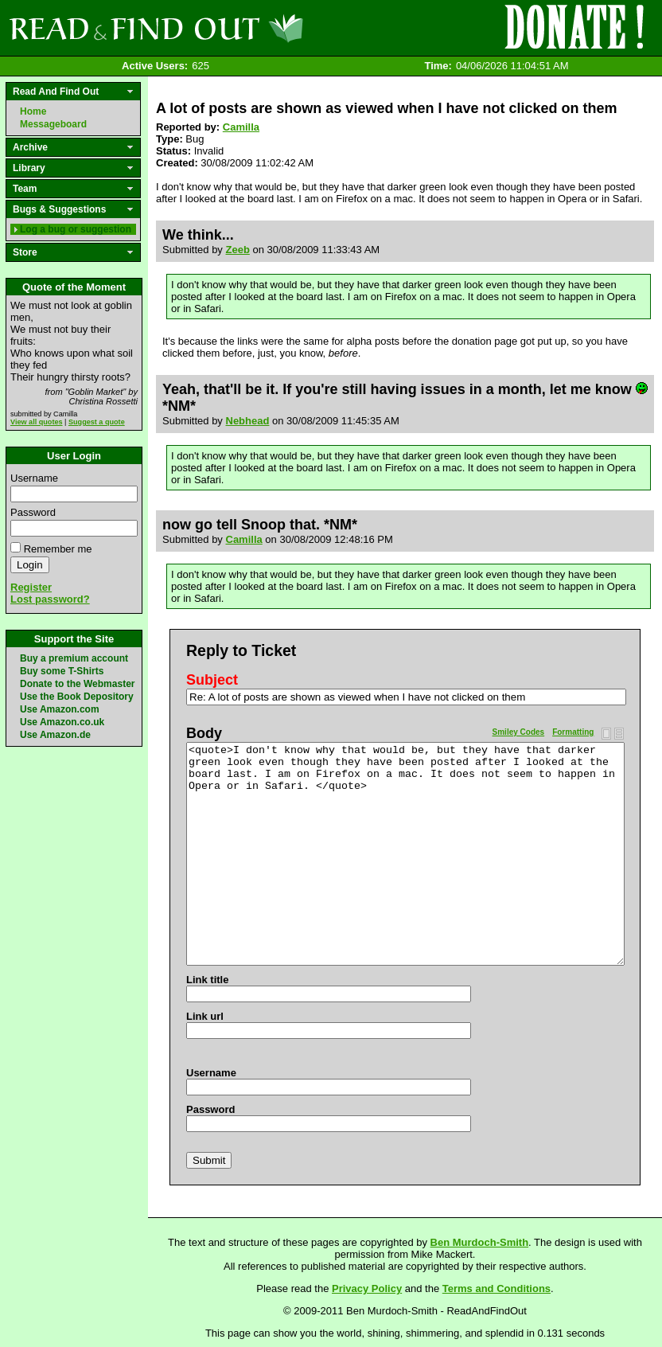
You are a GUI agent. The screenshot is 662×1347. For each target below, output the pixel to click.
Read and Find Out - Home (239, 28)
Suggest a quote (96, 422)
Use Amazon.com (59, 709)
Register (31, 587)
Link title (207, 980)
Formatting (573, 732)
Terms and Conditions (496, 1288)
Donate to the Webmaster (77, 683)
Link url (205, 1016)
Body (204, 733)
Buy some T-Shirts (61, 671)
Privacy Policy (367, 1288)
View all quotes (36, 422)
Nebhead (248, 421)
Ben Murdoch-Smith (479, 1242)
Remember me (58, 549)
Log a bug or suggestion (75, 229)
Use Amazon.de (55, 734)
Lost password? (50, 599)
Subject (212, 680)
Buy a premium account (74, 658)
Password (33, 512)
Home (33, 111)
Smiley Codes (519, 732)
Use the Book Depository (77, 696)
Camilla (241, 127)
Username (34, 478)
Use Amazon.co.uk (62, 722)
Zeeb (238, 250)
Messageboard (53, 124)
